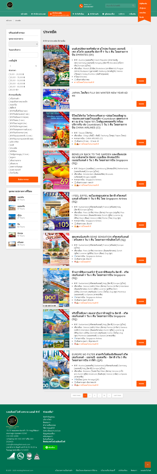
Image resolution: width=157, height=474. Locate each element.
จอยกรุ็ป (13, 105)
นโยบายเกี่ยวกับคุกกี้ (108, 470)
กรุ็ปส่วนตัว (14, 98)
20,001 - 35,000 (17, 77)
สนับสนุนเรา (48, 436)
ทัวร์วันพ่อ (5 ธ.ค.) (17, 120)
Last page (117, 395)
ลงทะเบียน (142, 13)
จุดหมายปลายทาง (16, 39)
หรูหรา (13, 157)
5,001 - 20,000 (17, 74)
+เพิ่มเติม (132, 14)
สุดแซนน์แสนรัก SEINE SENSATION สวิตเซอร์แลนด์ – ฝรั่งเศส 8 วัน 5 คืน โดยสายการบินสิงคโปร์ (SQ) (100, 238)
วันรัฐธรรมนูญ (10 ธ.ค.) (19, 154)
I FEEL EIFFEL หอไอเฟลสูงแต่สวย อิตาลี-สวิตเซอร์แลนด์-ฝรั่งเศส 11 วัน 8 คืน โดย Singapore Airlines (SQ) (99, 198)
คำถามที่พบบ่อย (49, 425)
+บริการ (121, 14)
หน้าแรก (9, 20)
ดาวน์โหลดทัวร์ (85, 226)
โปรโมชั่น (14, 173)
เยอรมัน (20, 197)
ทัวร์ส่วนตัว (94, 14)
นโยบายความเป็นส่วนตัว (63, 470)
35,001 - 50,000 (17, 80)
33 (104, 395)
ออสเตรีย (21, 206)
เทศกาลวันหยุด (16, 166)
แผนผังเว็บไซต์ (146, 470)
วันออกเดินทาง (14, 50)
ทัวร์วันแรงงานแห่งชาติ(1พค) (21, 139)
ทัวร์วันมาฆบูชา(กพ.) (18, 123)
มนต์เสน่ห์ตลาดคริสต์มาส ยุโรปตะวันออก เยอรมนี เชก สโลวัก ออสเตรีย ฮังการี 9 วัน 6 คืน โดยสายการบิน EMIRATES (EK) (100, 51)
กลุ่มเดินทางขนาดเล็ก (18, 101)
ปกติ (12, 145)
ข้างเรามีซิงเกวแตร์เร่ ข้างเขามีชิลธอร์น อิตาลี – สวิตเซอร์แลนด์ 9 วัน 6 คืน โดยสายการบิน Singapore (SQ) (100, 275)
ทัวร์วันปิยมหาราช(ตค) (19, 117)
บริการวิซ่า (47, 419)
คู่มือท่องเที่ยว (110, 14)
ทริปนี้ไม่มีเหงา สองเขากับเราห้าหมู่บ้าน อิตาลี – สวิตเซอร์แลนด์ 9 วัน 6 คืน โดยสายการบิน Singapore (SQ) (100, 316)
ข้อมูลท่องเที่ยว (49, 433)
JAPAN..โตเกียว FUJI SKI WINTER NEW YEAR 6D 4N (100, 94)
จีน (18, 224)
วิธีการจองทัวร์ (49, 428)
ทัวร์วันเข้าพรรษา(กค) (19, 132)
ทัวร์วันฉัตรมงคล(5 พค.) (19, 114)
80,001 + (14, 90)
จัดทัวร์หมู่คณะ (49, 417)
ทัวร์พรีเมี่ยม (79, 14)
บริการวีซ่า (14, 142)
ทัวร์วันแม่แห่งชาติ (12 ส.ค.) (21, 136)
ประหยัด (13, 148)
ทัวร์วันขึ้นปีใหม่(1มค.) (19, 111)
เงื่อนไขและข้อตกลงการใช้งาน (86, 470)
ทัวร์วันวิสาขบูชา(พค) (18, 126)
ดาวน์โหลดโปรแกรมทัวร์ (84, 82)
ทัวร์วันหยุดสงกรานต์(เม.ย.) (21, 129)
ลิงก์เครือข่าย (48, 439)
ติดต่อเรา (46, 422)
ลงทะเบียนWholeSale (52, 431)
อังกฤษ (20, 233)
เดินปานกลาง (15, 160)
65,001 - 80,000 (17, 86)
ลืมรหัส (141, 17)
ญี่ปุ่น (19, 215)
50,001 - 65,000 (17, 83)
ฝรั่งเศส (20, 242)
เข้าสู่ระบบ (142, 8)
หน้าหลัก (24, 14)
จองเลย (141, 81)
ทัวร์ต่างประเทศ (39, 14)
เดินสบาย (14, 163)
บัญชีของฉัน (143, 3)
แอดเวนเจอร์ (15, 170)
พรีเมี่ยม (13, 151)
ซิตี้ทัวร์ (13, 108)
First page (76, 395)
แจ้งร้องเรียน (123, 470)
